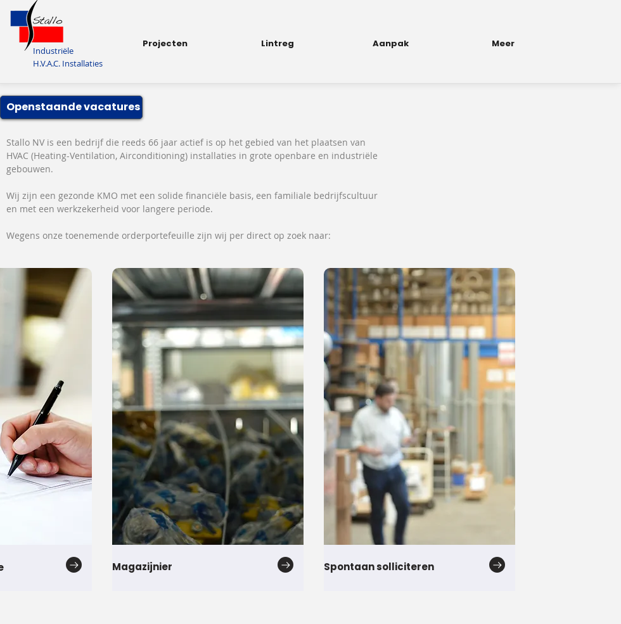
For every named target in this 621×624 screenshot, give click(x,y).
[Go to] (74, 565)
